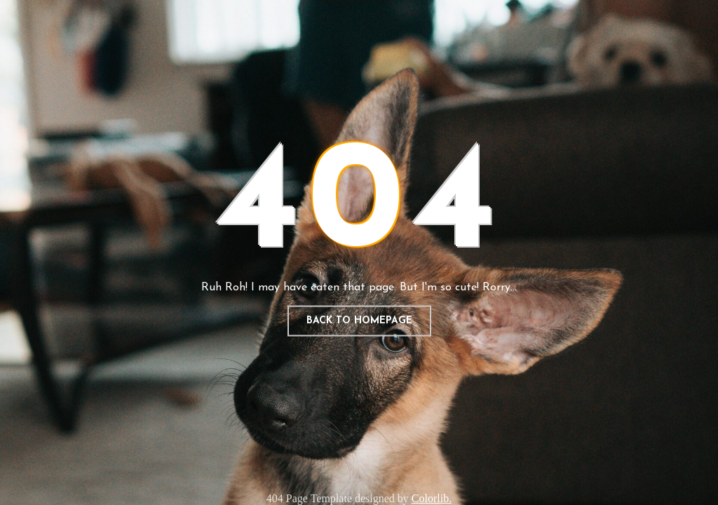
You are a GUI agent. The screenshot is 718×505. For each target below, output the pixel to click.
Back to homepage (359, 321)
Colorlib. (432, 498)
